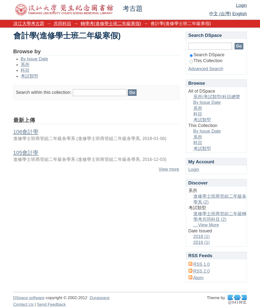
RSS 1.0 (201, 264)
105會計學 (26, 153)
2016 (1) (201, 242)
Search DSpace (207, 54)
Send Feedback (51, 304)
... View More (206, 225)
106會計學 (26, 132)
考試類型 (29, 76)
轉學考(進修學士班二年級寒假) (111, 23)
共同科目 (62, 23)
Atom (198, 277)
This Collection (206, 60)
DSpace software (29, 297)
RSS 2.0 (201, 271)
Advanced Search (205, 68)
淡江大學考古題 (28, 23)
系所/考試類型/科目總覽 (216, 96)
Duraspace (99, 297)
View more (169, 169)
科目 (25, 70)
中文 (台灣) (220, 13)
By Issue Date (34, 58)
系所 (25, 64)
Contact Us (23, 304)
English (239, 13)
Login (241, 5)
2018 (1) (201, 236)
